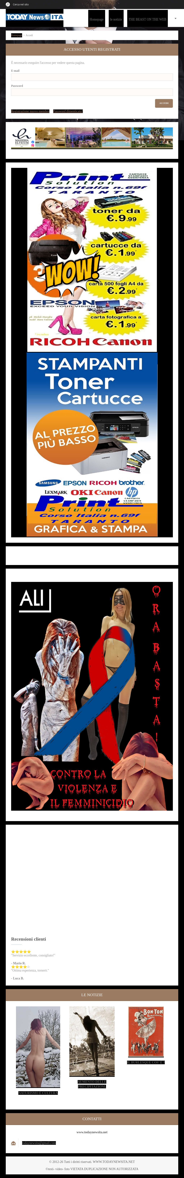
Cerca (8, 4)
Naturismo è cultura (38, 1093)
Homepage (97, 19)
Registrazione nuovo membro (30, 111)
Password (17, 85)
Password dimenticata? (68, 111)
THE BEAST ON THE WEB (147, 19)
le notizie (116, 19)
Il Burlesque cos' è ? (146, 1062)
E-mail (15, 70)
